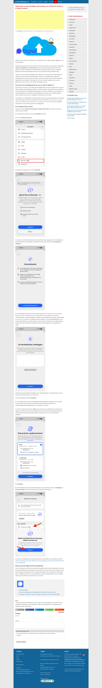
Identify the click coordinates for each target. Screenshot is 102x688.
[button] (19, 610)
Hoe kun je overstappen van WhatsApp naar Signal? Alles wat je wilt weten (37, 592)
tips (55, 1)
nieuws (60, 1)
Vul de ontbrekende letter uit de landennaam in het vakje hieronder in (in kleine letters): (36, 633)
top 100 (40, 1)
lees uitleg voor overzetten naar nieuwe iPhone (41, 101)
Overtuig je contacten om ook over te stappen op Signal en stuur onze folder (37, 594)
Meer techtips (71, 118)
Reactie (17, 620)
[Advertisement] (39, 19)
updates (46, 1)
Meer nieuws (61, 612)
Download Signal (23, 590)
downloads (34, 1)
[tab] (77, 19)
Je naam (17, 615)
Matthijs (20, 31)
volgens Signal (37, 602)
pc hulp (51, 1)
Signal (27, 66)
